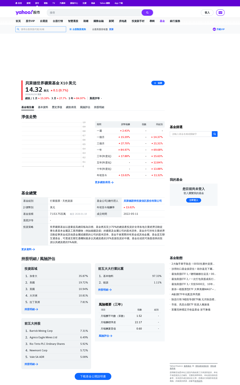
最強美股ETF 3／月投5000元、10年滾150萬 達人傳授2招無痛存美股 (194, 284)
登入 (207, 12)
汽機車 (62, 3)
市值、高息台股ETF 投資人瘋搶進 (190, 304)
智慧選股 (73, 21)
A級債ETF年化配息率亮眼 (186, 294)
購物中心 (74, 3)
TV (53, 3)
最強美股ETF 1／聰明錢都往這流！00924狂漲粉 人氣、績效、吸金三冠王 (194, 273)
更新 (111, 29)
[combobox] (94, 12)
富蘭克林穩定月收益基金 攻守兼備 (191, 309)
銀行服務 (175, 21)
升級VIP (221, 29)
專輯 (152, 21)
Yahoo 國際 (105, 3)
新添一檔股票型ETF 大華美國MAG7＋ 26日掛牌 (194, 289)
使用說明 (198, 381)
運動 (46, 3)
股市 (37, 3)
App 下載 (119, 3)
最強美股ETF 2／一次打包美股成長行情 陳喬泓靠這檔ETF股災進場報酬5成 (194, 279)
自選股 (44, 21)
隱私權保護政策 (202, 366)
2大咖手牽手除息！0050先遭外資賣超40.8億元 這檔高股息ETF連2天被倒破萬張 (194, 263)
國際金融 (98, 21)
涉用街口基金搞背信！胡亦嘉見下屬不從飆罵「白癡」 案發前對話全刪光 (194, 268)
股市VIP (30, 21)
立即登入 (193, 200)
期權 (85, 21)
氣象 (93, 3)
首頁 (18, 3)
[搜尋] (147, 12)
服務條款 (187, 366)
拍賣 (84, 3)
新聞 (28, 3)
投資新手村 (138, 21)
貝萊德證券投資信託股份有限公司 (143, 200)
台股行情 (58, 21)
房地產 (123, 21)
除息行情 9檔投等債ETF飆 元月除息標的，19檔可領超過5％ (194, 299)
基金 (162, 21)
